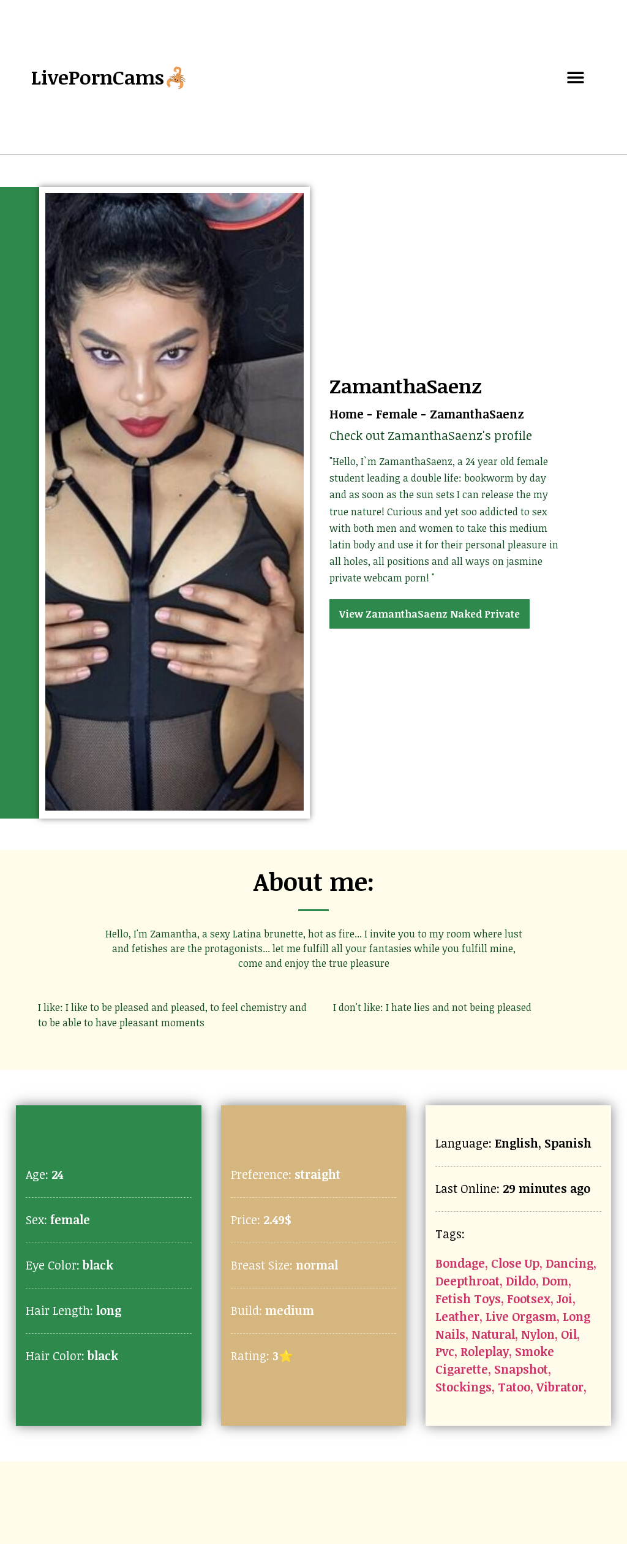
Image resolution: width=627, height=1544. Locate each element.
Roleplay (484, 1351)
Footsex (528, 1298)
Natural (493, 1334)
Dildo (521, 1281)
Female (397, 414)
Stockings (463, 1387)
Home (346, 414)
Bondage (460, 1263)
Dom (555, 1281)
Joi (565, 1298)
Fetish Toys (468, 1298)
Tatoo (514, 1387)
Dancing (569, 1263)
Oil (569, 1334)
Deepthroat (467, 1281)
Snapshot (521, 1369)
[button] (576, 77)
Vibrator (560, 1387)
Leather (457, 1316)
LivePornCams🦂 (110, 77)
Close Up (515, 1263)
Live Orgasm (521, 1316)
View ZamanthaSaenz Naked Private (429, 614)
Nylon (538, 1334)
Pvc (444, 1351)
